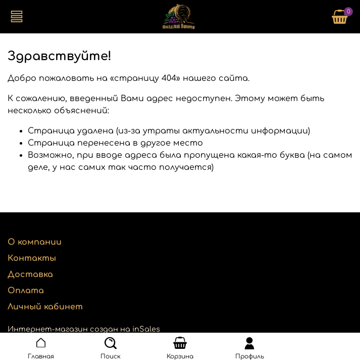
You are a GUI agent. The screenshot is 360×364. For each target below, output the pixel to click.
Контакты (32, 258)
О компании (35, 242)
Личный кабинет (45, 306)
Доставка (30, 274)
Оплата (26, 290)
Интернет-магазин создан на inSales (84, 329)
